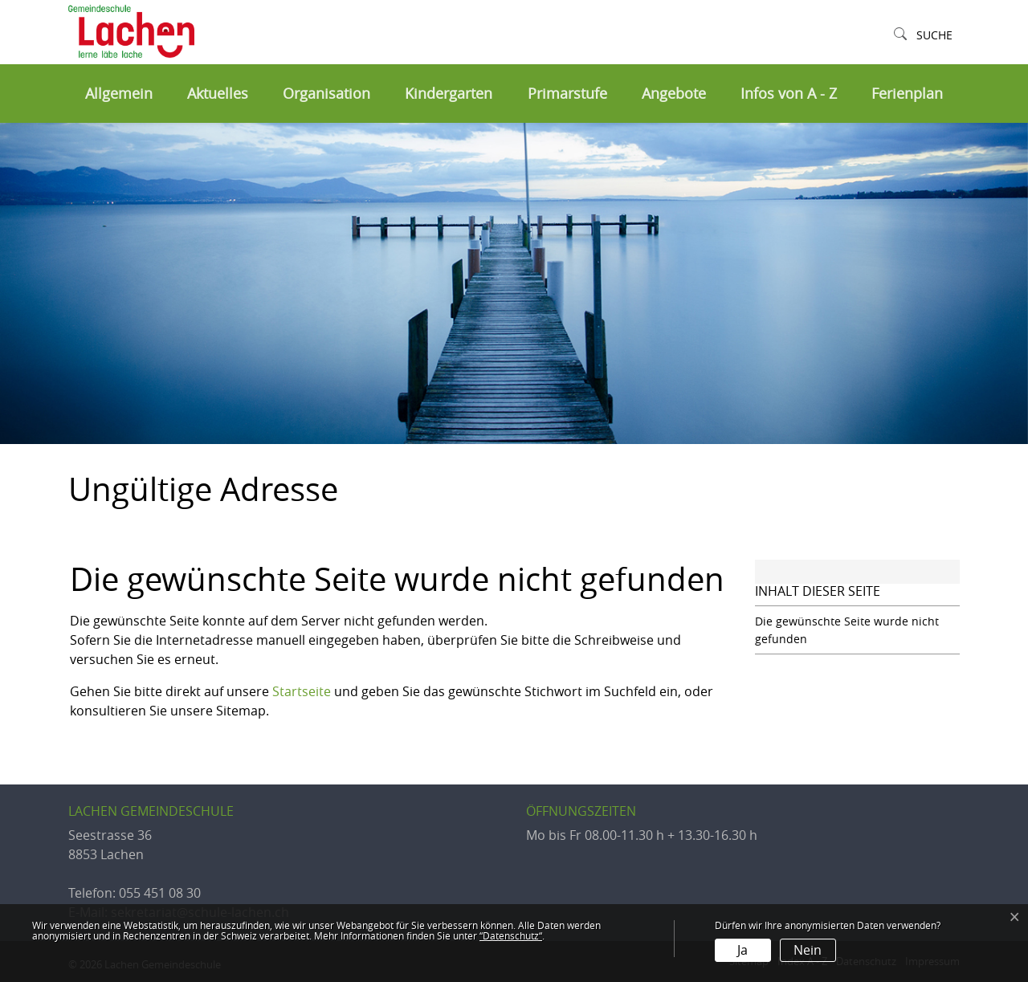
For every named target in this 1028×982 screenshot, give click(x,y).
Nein (807, 950)
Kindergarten (448, 93)
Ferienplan (907, 93)
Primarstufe (567, 93)
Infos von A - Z (788, 93)
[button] (923, 35)
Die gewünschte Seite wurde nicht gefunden (847, 629)
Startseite (301, 691)
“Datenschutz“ (510, 935)
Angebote (674, 93)
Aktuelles (217, 93)
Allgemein (119, 93)
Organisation (326, 93)
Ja (742, 950)
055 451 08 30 (160, 893)
